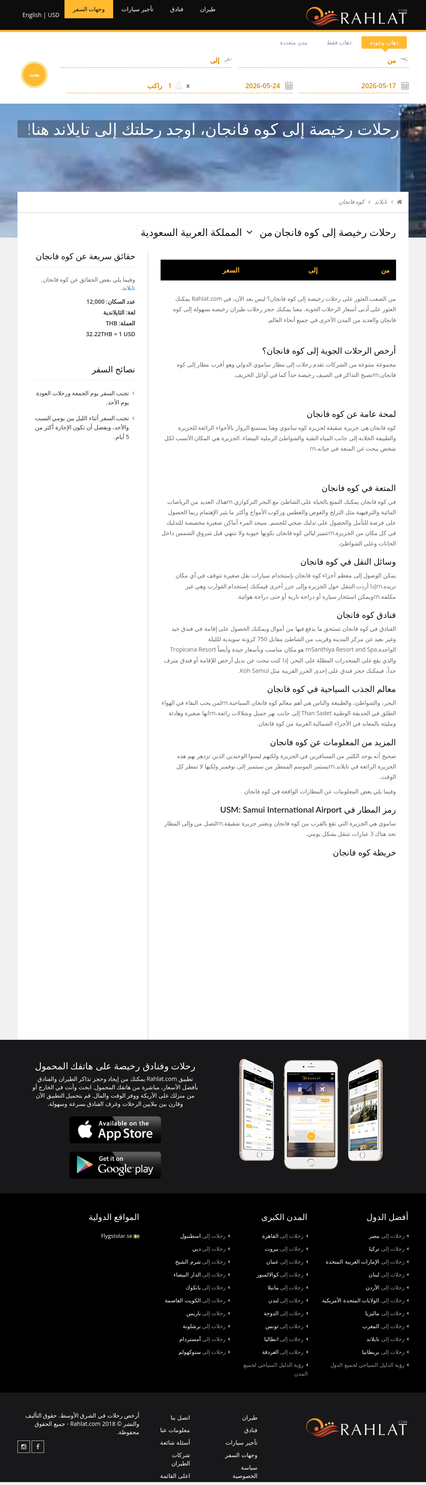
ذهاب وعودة (379, 45)
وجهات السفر (92, 16)
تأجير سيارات (149, 16)
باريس (208, 1316)
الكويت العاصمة (197, 1303)
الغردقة (285, 1355)
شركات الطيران (180, 1462)
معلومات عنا (175, 1433)
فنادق (194, 16)
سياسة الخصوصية (245, 1475)
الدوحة (286, 1316)
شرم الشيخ (202, 1265)
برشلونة (206, 1329)
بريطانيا (385, 1355)
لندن (288, 1303)
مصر (389, 1239)
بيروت (286, 1252)
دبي (211, 1252)
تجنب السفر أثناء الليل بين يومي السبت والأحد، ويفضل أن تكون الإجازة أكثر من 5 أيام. (82, 430)
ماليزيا (387, 1316)
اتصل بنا (180, 1421)
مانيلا (287, 1290)
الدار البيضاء (201, 1278)
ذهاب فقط (323, 45)
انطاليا (286, 1342)
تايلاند (380, 205)
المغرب (385, 1329)
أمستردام (204, 1342)
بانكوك (208, 1290)
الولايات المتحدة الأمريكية (365, 1303)
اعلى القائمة (175, 1479)
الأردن (387, 1290)
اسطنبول (205, 1239)
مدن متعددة (269, 45)
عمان (287, 1265)
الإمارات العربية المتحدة (367, 1265)
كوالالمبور (282, 1278)
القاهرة (285, 1239)
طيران (230, 16)
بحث (34, 78)
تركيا (389, 1252)
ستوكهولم (204, 1355)
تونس (286, 1329)
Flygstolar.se (120, 1239)
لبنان (389, 1278)
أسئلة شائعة (175, 1446)
